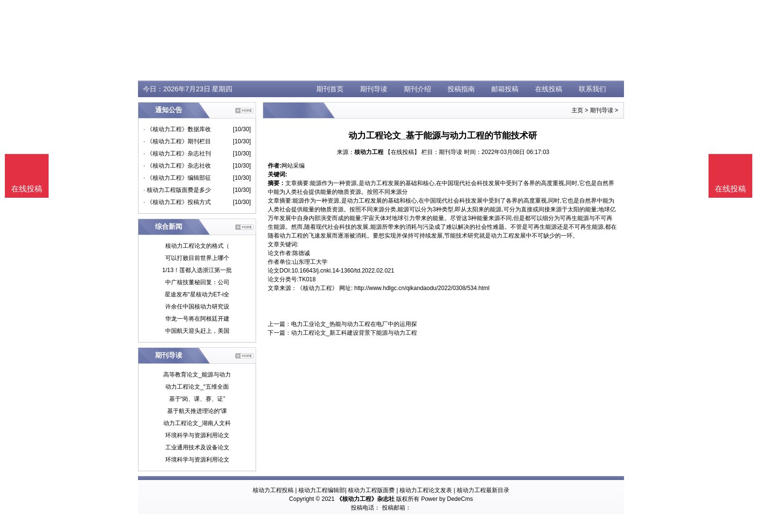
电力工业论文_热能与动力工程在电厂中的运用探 (354, 324)
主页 (577, 110)
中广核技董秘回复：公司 (197, 282)
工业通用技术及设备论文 (197, 447)
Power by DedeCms (447, 499)
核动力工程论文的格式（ (197, 245)
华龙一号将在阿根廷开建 (197, 318)
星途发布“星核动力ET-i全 (197, 294)
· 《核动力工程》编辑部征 (177, 177)
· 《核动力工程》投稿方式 (177, 202)
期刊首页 (330, 89)
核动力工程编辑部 (321, 490)
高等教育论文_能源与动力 (197, 374)
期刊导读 (373, 89)
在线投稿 (548, 89)
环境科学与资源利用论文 (197, 435)
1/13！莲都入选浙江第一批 (197, 270)
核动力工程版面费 (371, 490)
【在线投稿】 (402, 152)
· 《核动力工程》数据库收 (177, 129)
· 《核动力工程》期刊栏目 (177, 141)
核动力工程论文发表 (425, 490)
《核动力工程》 (317, 288)
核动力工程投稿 (273, 490)
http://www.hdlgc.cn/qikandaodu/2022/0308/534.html (421, 288)
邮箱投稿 (505, 89)
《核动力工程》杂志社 (365, 499)
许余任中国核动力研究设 (197, 306)
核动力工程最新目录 (483, 490)
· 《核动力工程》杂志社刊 (177, 153)
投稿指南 (461, 89)
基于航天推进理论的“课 (197, 411)
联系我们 (592, 89)
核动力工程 (368, 152)
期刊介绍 (417, 89)
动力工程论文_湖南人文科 (197, 423)
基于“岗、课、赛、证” (197, 398)
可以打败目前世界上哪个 (197, 258)
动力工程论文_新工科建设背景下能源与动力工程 (354, 332)
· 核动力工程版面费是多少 (177, 190)
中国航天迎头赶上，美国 (197, 330)
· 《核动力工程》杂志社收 (177, 165)
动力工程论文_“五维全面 (197, 386)
